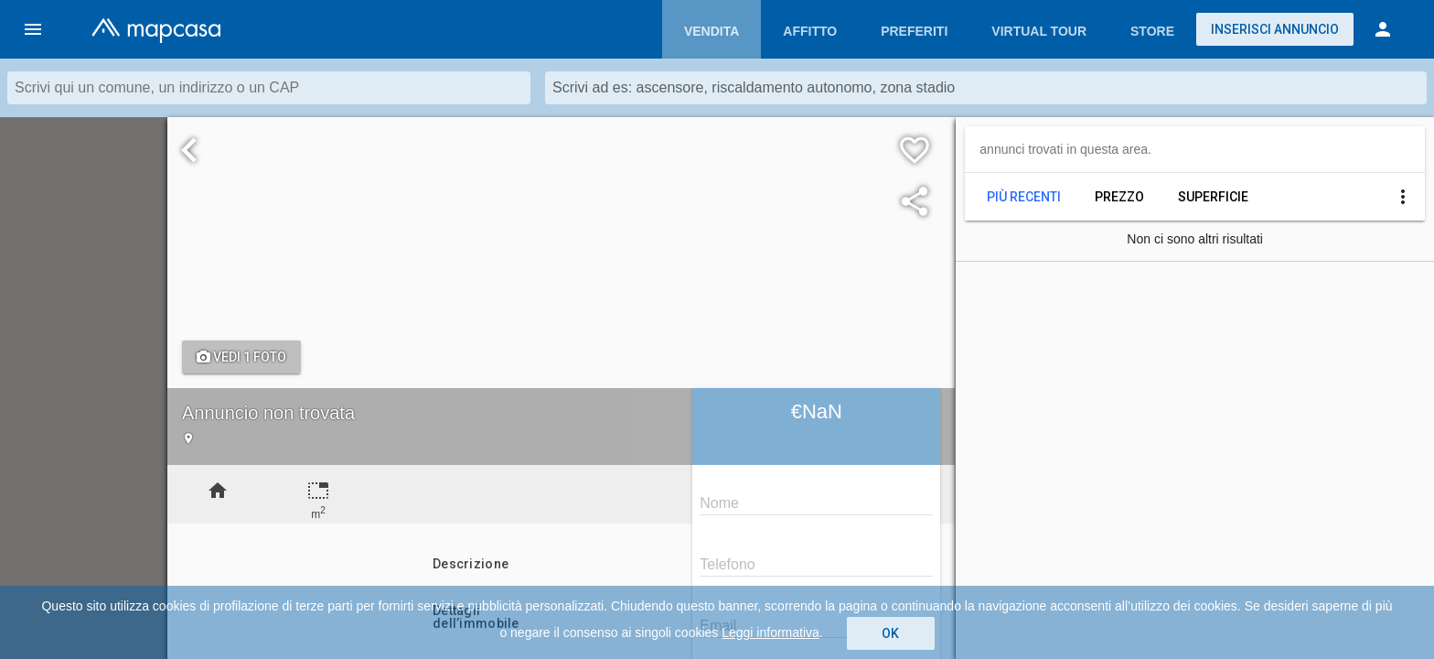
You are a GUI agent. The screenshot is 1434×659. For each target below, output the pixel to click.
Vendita (711, 31)
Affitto (810, 31)
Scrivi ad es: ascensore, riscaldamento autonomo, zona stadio (753, 87)
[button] (33, 29)
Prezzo (1119, 196)
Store (1152, 31)
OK (890, 633)
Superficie (1213, 196)
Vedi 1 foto (241, 356)
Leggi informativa (770, 632)
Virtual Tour (1038, 31)
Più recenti (1024, 196)
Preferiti (914, 31)
